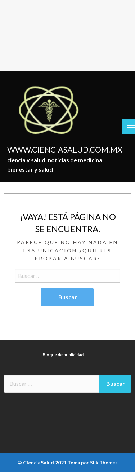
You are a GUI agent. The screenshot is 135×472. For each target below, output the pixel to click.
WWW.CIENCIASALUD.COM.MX (64, 149)
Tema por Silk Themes (93, 463)
